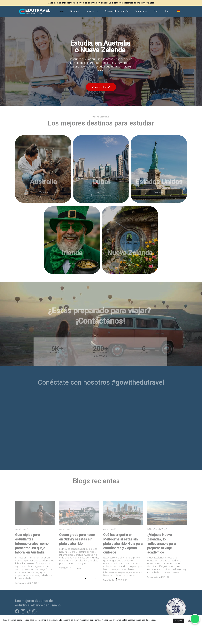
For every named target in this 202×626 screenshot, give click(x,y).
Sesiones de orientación (116, 11)
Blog (156, 11)
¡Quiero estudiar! (101, 87)
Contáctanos (141, 11)
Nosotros (74, 11)
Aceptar (178, 621)
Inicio (61, 11)
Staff (167, 11)
